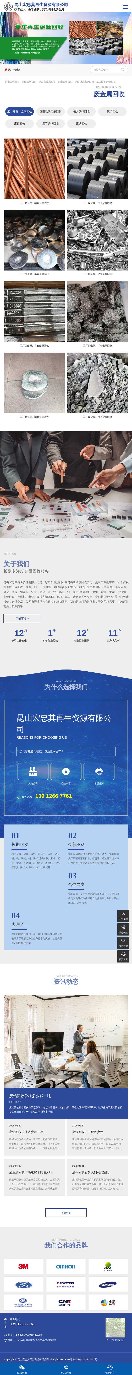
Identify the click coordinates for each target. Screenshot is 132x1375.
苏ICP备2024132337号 (85, 1359)
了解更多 (66, 1213)
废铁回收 (81, 123)
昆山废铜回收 (12, 81)
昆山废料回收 (29, 81)
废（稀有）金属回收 (19, 111)
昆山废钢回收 (65, 81)
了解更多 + (22, 618)
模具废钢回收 (81, 111)
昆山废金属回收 (47, 81)
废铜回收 (112, 111)
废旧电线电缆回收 (51, 111)
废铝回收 (19, 123)
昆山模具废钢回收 (84, 81)
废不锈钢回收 (50, 123)
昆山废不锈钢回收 (106, 81)
